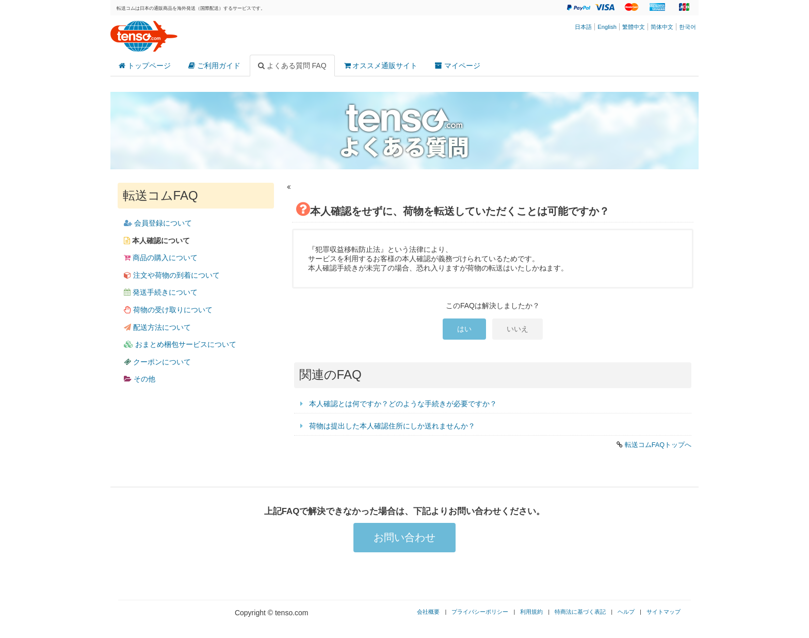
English (607, 27)
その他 (139, 379)
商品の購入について (161, 257)
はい (464, 329)
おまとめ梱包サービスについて (180, 344)
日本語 (583, 27)
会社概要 (428, 612)
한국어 (687, 27)
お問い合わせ (404, 537)
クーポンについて (157, 362)
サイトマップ (663, 612)
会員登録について (158, 223)
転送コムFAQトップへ (658, 445)
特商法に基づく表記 (580, 612)
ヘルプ (626, 612)
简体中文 (662, 27)
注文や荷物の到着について (172, 275)
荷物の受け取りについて (168, 310)
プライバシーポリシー (479, 612)
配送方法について (157, 327)
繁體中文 (633, 27)
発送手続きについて (161, 292)
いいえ (517, 329)
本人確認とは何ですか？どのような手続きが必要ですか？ (403, 404)
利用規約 (531, 612)
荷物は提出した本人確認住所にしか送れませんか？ (392, 426)
